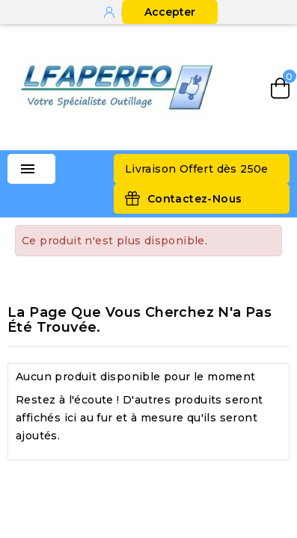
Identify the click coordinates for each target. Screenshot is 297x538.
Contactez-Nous (194, 198)
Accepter (169, 12)
